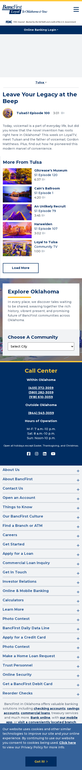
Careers (10, 535)
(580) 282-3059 (41, 392)
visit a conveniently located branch (47, 722)
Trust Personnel (18, 665)
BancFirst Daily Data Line (26, 628)
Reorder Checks (18, 693)
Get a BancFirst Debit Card (27, 684)
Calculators (13, 600)
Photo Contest (16, 619)
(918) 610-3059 (41, 397)
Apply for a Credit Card (24, 637)
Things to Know (17, 507)
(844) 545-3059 (41, 413)
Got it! (39, 762)
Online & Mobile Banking (26, 591)
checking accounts (50, 708)
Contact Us (13, 488)
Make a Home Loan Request (29, 656)
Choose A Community (33, 337)
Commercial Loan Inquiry (26, 563)
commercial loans (35, 713)
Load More (21, 268)
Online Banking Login (40, 29)
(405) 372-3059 (41, 388)
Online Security (17, 675)
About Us (11, 470)
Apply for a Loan (18, 554)
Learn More (13, 609)
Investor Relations (19, 581)
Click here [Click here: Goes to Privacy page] (67, 743)
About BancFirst (18, 479)
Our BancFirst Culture (23, 516)
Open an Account (19, 498)
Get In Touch (15, 572)
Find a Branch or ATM (23, 526)
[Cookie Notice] (41, 746)
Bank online (40, 718)
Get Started (14, 544)
